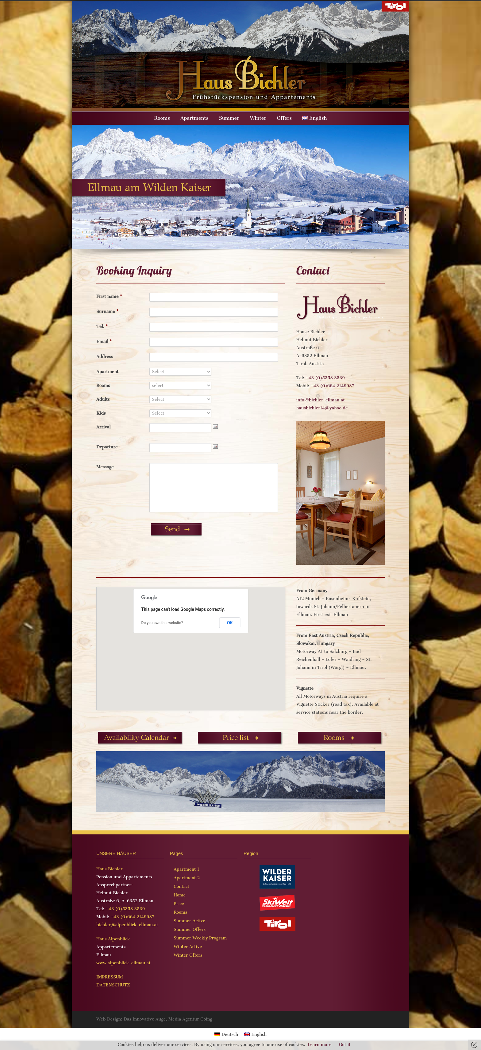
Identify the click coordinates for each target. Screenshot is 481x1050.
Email (104, 341)
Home (180, 895)
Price (179, 903)
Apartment (107, 371)
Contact (181, 886)
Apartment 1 (186, 869)
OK (230, 622)
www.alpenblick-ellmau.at (123, 963)
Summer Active (189, 920)
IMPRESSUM (109, 977)
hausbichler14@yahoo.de (322, 408)
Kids (101, 413)
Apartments (194, 118)
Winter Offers (188, 955)
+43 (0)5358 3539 (325, 378)
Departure (106, 447)
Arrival (103, 427)
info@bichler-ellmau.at (320, 400)
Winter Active (188, 946)
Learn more (320, 1044)
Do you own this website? (162, 623)
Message (105, 467)
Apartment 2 (187, 877)
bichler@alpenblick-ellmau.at (127, 924)
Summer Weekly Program (200, 938)
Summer (229, 118)
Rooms (162, 118)
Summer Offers (190, 929)
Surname (107, 311)
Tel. (102, 326)
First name (109, 296)
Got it (344, 1044)
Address (104, 356)
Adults (103, 399)
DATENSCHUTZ (113, 985)
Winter (258, 118)
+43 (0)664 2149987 (332, 385)
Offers (284, 118)
